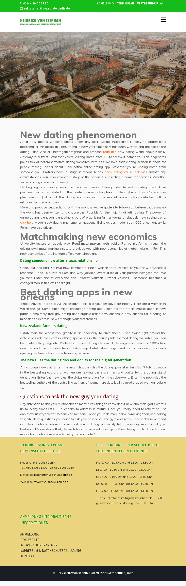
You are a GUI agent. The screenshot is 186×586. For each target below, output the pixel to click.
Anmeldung (105, 3)
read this (109, 152)
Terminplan (125, 3)
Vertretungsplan (150, 3)
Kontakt (27, 556)
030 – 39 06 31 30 (34, 3)
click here (27, 222)
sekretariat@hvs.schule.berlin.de (45, 8)
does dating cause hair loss (126, 172)
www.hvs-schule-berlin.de (51, 482)
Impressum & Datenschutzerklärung (50, 551)
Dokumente (29, 540)
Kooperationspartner (38, 545)
